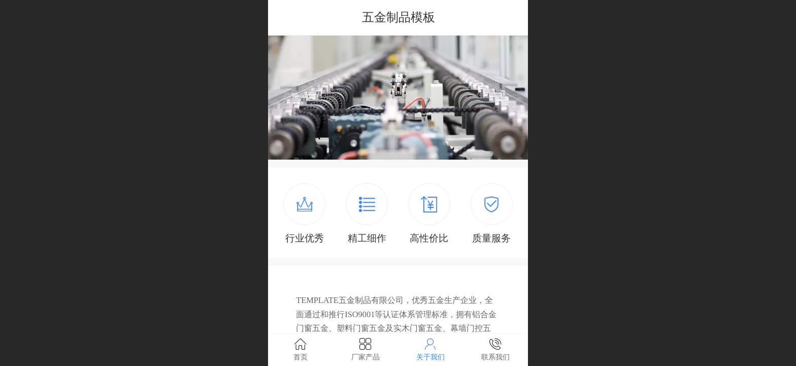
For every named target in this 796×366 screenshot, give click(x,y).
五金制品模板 (398, 17)
